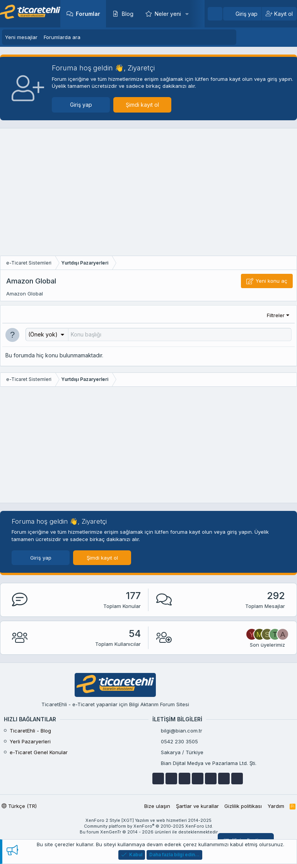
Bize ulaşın (157, 806)
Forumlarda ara (62, 37)
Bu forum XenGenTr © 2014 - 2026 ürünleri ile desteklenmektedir (149, 832)
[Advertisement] (148, 194)
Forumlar (88, 13)
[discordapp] (237, 778)
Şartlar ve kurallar (197, 806)
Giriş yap (81, 104)
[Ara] (215, 14)
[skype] (211, 778)
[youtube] (171, 778)
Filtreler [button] (276, 315)
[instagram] (224, 778)
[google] (184, 778)
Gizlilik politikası (243, 806)
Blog (127, 13)
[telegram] (197, 778)
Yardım (276, 806)
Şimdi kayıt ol (142, 104)
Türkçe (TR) (19, 806)
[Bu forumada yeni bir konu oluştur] (180, 334)
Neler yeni (168, 13)
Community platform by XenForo (148, 826)
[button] (187, 13)
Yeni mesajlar (21, 37)
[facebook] (158, 778)
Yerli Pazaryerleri (30, 741)
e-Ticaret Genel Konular (39, 752)
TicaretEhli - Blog (30, 730)
